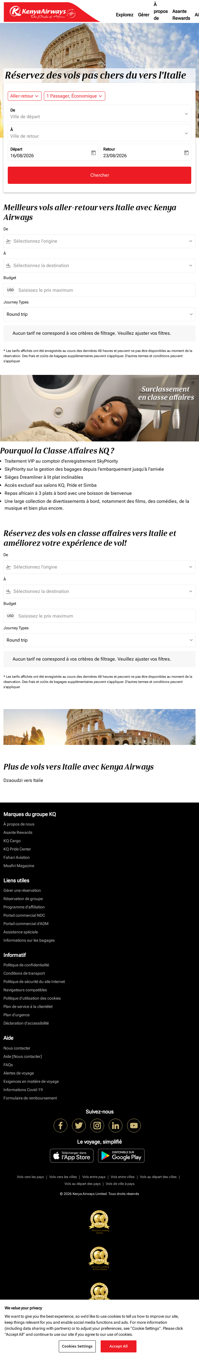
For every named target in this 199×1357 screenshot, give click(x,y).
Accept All (119, 1346)
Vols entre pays (94, 1177)
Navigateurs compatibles (25, 990)
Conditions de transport (24, 973)
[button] (74, 96)
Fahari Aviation (16, 857)
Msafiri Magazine (18, 865)
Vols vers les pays (30, 1177)
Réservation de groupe (23, 898)
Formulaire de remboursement (30, 1098)
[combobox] (102, 241)
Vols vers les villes (63, 1177)
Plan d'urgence (16, 1015)
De (12, 110)
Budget (9, 277)
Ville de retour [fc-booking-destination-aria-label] (24, 136)
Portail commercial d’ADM (25, 923)
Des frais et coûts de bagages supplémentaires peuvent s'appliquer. (73, 356)
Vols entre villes (122, 1177)
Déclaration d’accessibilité (26, 1023)
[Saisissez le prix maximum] (104, 290)
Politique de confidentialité (26, 965)
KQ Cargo (12, 840)
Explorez (124, 14)
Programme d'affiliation (24, 907)
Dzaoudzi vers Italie (23, 780)
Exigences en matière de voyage (31, 1081)
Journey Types (16, 302)
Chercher (99, 175)
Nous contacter (16, 1048)
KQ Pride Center (17, 849)
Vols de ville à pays (120, 1184)
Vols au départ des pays (83, 1184)
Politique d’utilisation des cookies (32, 998)
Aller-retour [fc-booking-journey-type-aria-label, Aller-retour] (21, 96)
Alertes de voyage (18, 1073)
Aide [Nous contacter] (22, 1056)
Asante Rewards (181, 15)
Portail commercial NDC (24, 915)
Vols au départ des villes (158, 1177)
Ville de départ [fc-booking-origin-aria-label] (25, 116)
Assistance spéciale (20, 932)
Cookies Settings (77, 1346)
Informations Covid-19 (23, 1089)
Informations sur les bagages (29, 940)
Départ (16, 149)
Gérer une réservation (22, 890)
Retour (109, 149)
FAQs (8, 1064)
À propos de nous (161, 15)
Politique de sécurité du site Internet (34, 981)
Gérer (143, 14)
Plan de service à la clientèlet (27, 1006)
